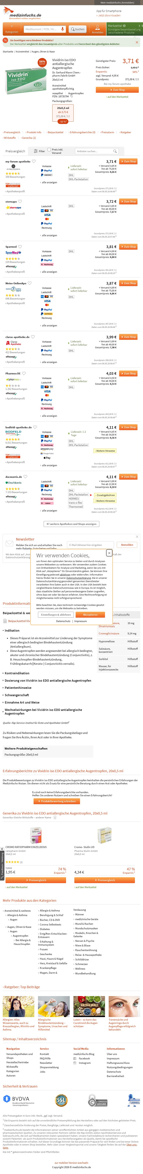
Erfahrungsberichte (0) (82, 132)
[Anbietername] (94, 151)
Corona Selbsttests (50, 924)
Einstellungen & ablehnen (56, 614)
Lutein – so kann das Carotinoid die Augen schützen (85, 1023)
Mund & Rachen (84, 923)
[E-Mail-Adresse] (90, 544)
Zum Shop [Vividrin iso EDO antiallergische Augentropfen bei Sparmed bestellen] (127, 247)
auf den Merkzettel (17, 887)
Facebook (81, 1058)
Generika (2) (29, 137)
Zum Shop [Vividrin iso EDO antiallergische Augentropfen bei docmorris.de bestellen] (127, 477)
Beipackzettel (55, 132)
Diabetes (45, 929)
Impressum (80, 621)
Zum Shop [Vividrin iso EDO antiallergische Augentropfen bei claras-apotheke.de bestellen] (127, 337)
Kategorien (12, 28)
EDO (72, 60)
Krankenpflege (48, 968)
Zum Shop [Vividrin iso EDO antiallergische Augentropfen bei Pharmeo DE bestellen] (127, 373)
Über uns (112, 1054)
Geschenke (46, 954)
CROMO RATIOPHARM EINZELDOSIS (26, 847)
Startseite (8, 51)
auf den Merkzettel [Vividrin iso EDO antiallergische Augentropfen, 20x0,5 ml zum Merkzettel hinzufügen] (118, 96)
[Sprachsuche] (62, 29)
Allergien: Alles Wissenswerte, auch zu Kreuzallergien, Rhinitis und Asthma (18, 1024)
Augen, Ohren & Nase (43, 51)
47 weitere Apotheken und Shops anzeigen (71, 524)
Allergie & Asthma (17, 915)
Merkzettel (115, 26)
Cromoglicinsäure (109, 633)
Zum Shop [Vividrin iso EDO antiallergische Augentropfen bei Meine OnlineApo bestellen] (127, 283)
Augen (13, 919)
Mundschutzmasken (86, 928)
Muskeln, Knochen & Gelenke (85, 934)
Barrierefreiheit (115, 1076)
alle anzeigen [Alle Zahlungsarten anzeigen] (49, 182)
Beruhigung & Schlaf (51, 915)
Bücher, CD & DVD (50, 919)
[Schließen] (136, 42)
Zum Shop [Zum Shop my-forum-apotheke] (110, 90)
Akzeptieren (90, 614)
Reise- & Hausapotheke (88, 954)
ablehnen (65, 574)
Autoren (10, 1075)
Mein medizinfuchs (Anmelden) (117, 2)
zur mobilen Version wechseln (71, 1162)
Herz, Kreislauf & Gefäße (53, 963)
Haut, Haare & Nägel (51, 958)
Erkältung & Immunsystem (46, 943)
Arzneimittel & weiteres (18, 910)
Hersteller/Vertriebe (17, 1062)
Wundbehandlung (85, 973)
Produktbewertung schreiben (57, 801)
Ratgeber (126, 132)
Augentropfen (62, 67)
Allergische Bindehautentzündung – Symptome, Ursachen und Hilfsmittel (52, 1024)
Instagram (82, 1063)
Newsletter (46, 1063)
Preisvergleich (12, 132)
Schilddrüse (82, 959)
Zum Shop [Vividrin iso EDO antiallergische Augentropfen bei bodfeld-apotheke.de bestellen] (127, 427)
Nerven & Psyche (84, 941)
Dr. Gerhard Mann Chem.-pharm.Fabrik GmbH (66, 74)
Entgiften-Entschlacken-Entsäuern (52, 935)
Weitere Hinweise (105, 450)
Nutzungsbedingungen (120, 1067)
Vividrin (58, 60)
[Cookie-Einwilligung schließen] (109, 553)
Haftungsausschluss (118, 1063)
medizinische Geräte (86, 919)
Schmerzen (81, 964)
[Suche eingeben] (41, 29)
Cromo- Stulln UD (84, 847)
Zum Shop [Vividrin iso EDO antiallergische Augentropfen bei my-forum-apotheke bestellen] (127, 161)
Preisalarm (108, 132)
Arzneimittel (22, 51)
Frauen (44, 949)
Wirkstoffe (10, 137)
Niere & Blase (82, 945)
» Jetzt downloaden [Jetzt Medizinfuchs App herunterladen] (108, 15)
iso (66, 60)
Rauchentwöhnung (86, 950)
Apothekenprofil (16, 191)
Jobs (42, 1071)
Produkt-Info (34, 132)
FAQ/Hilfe (45, 1058)
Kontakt (44, 1054)
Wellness (80, 968)
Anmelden (97, 29)
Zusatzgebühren (106, 495)
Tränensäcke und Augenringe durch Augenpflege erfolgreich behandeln (122, 1024)
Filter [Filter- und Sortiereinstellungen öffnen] (39, 151)
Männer (79, 914)
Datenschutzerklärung (78, 578)
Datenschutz (63, 621)
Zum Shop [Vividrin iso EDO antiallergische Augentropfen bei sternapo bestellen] (127, 201)
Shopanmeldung (49, 1067)
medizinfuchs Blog (83, 1054)
